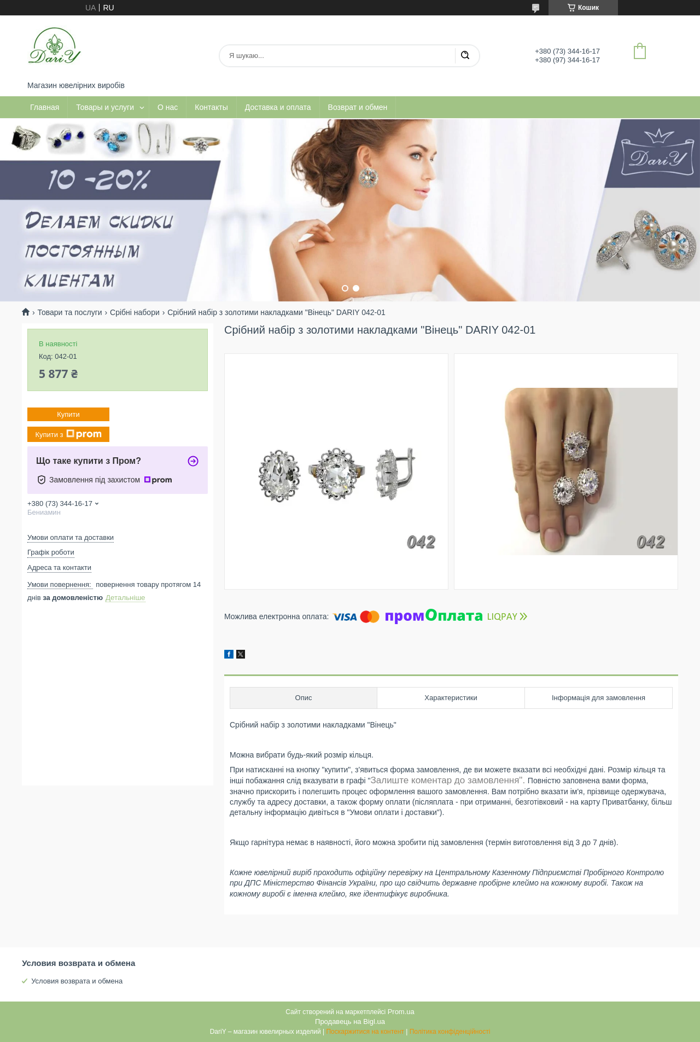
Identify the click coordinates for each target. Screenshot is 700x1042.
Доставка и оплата (278, 107)
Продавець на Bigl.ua (350, 1021)
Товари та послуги (69, 312)
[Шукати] (465, 55)
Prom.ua (401, 1012)
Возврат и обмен (358, 107)
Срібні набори (135, 312)
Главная (44, 107)
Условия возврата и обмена (76, 981)
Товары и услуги (105, 107)
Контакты (211, 107)
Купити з (68, 434)
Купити (68, 414)
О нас (168, 107)
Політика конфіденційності (450, 1031)
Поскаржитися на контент (365, 1031)
